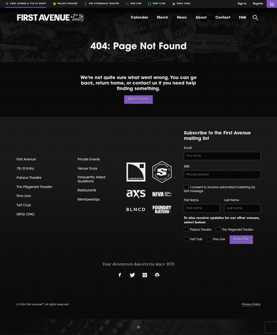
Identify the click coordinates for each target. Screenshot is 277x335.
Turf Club (193, 239)
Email (188, 148)
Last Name (231, 200)
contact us (144, 83)
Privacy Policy (251, 304)
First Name (191, 200)
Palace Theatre (197, 229)
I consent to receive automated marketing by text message (219, 189)
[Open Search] (255, 18)
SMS (186, 166)
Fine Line (216, 239)
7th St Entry (25, 169)
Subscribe (241, 239)
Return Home (138, 99)
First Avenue (26, 159)
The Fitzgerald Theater (234, 229)
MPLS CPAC (26, 214)
